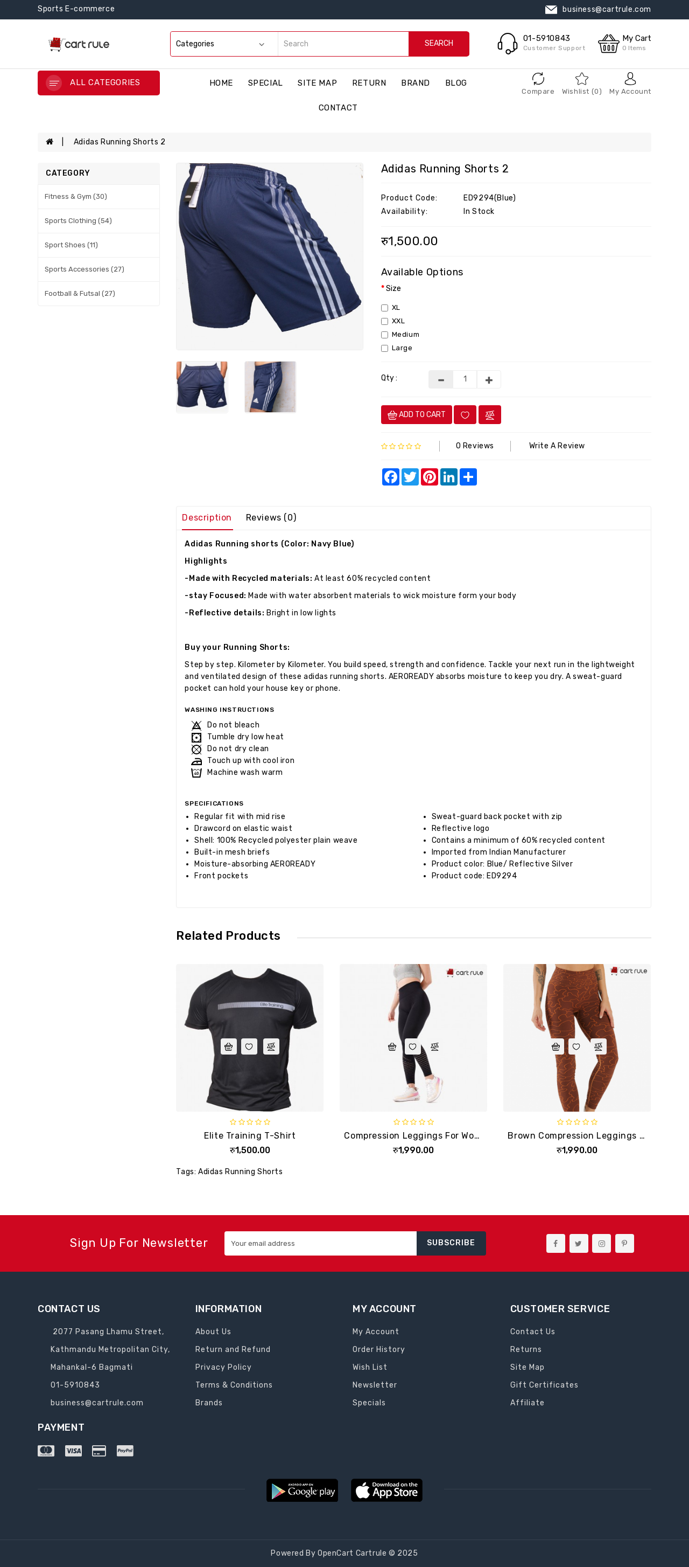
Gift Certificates (544, 1385)
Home (221, 83)
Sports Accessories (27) (84, 269)
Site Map (317, 83)
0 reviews (475, 445)
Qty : (389, 378)
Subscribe (451, 1242)
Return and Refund (233, 1349)
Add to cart (417, 415)
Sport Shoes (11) (71, 245)
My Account (376, 1331)
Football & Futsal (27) (80, 293)
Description (207, 517)
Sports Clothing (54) (78, 221)
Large (397, 348)
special (265, 83)
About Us (213, 1331)
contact (338, 108)
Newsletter (375, 1385)
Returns (526, 1349)
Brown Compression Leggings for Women (597, 1136)
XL (390, 307)
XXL (393, 321)
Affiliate (527, 1402)
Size (393, 288)
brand (415, 83)
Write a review (557, 445)
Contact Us (533, 1331)
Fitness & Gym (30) (76, 196)
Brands (209, 1402)
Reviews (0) (271, 517)
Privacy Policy (223, 1367)
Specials (369, 1402)
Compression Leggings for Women (418, 1136)
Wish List (370, 1367)
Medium (400, 334)
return (369, 83)
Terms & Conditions (234, 1385)
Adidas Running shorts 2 (120, 142)
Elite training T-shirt (250, 1136)
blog (456, 83)
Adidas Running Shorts (240, 1171)
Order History (379, 1349)
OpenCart (336, 1553)
